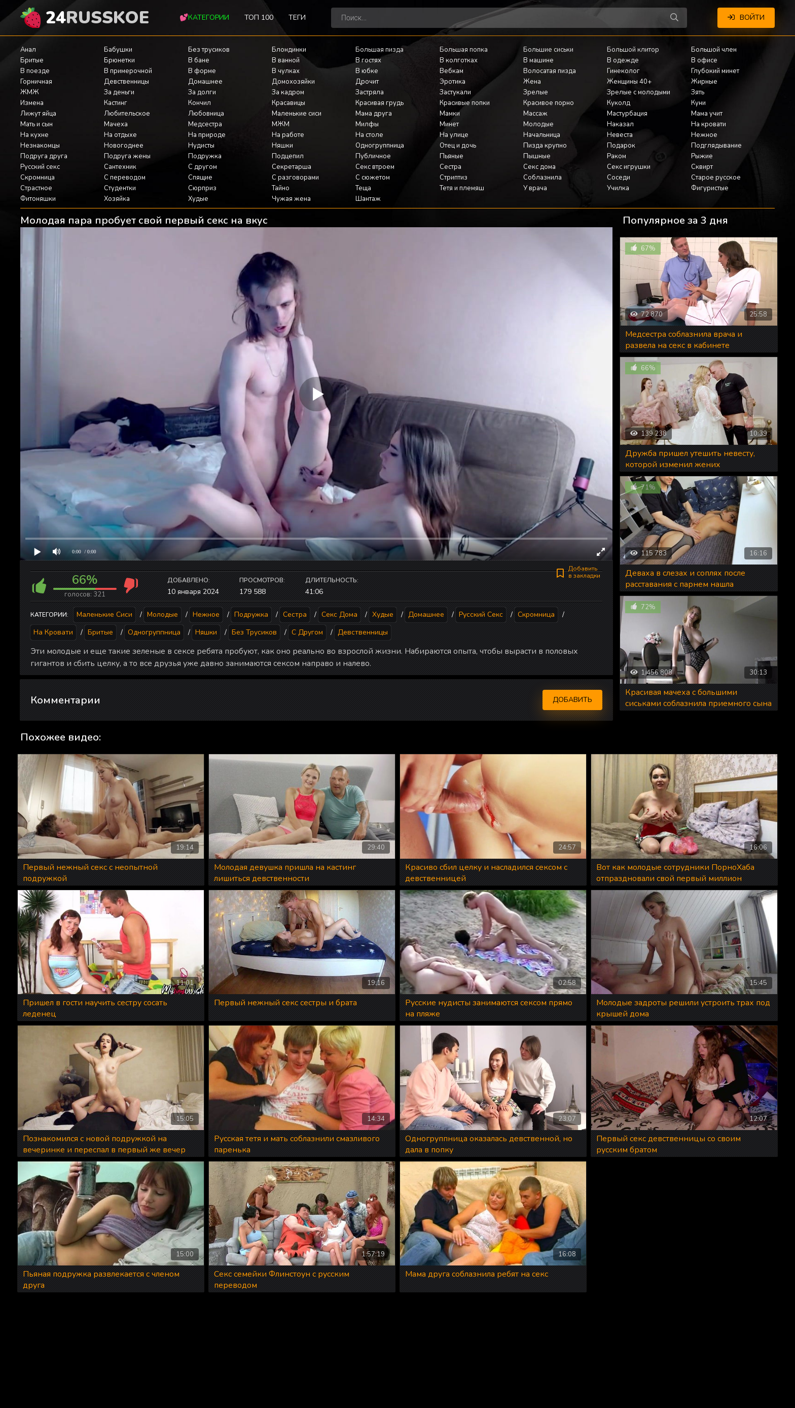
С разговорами (295, 177)
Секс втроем (374, 166)
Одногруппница (379, 145)
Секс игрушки (629, 166)
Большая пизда (379, 49)
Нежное (704, 134)
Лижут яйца (38, 113)
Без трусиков (209, 49)
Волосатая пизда (549, 71)
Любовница (206, 113)
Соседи (618, 177)
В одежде (623, 60)
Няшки (282, 145)
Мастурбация (627, 113)
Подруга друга (43, 156)
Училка (618, 188)
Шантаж (368, 198)
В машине (538, 60)
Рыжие (702, 156)
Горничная (36, 81)
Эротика (452, 81)
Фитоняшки (38, 198)
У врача (535, 188)
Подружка (205, 156)
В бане (198, 60)
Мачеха (116, 124)
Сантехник (120, 166)
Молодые (538, 124)
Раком (616, 156)
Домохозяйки (293, 81)
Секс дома (539, 166)
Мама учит (706, 113)
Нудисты (201, 145)
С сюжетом (372, 177)
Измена (32, 103)
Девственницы (126, 81)
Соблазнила (542, 177)
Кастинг (115, 103)
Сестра (450, 166)
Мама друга (373, 113)
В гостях (368, 60)
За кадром (288, 92)
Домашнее (205, 81)
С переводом (125, 177)
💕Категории (204, 17)
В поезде (35, 71)
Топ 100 (258, 17)
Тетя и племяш (462, 188)
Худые (198, 198)
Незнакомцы (40, 145)
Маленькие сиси (296, 113)
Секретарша (291, 166)
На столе (369, 134)
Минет (449, 124)
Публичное (373, 156)
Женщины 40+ (629, 81)
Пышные (537, 156)
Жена (532, 81)
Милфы (367, 124)
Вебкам (451, 71)
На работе (288, 134)
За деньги (119, 92)
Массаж (535, 113)
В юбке (366, 71)
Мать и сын (36, 124)
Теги (297, 17)
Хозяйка (117, 198)
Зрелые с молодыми (638, 92)
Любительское (127, 113)
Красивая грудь (379, 103)
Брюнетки (119, 60)
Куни (698, 103)
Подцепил (288, 156)
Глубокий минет (715, 71)
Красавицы (288, 103)
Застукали (455, 92)
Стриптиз (453, 177)
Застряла (369, 92)
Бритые (32, 60)
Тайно (281, 188)
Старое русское (716, 177)
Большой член (714, 49)
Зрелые (535, 92)
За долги (202, 92)
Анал (28, 49)
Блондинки (289, 49)
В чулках (286, 71)
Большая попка (464, 49)
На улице (454, 134)
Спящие (200, 177)
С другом (202, 166)
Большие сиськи (548, 49)
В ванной (286, 60)
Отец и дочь (458, 145)
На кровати (708, 124)
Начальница (541, 134)
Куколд (618, 103)
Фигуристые (710, 188)
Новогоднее (123, 145)
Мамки (450, 113)
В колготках (459, 60)
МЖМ (281, 124)
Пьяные (451, 156)
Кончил (199, 103)
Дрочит (367, 81)
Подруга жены (127, 156)
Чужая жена (291, 198)
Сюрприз (202, 188)
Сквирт (702, 166)
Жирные (704, 81)
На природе (207, 134)
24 (97, 18)
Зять (697, 92)
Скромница (37, 177)
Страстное (36, 188)
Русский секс (40, 166)
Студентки (120, 188)
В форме (202, 71)
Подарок (621, 145)
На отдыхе (120, 134)
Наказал (620, 124)
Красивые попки (465, 103)
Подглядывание (716, 145)
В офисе (704, 60)
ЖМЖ (29, 92)
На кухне (34, 134)
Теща (363, 188)
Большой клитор (633, 49)
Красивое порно (548, 103)
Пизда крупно (545, 145)
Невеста (620, 134)
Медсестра (205, 124)
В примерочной (128, 71)
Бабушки (118, 49)
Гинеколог (623, 71)
